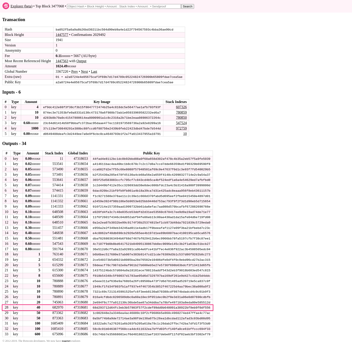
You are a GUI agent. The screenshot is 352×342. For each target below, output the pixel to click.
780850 (181, 117)
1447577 (62, 35)
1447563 (62, 61)
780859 (181, 112)
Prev (74, 71)
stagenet (66, 337)
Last (94, 71)
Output (81, 61)
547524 (181, 122)
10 (185, 133)
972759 (181, 128)
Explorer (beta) (21, 6)
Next (84, 71)
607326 (181, 107)
